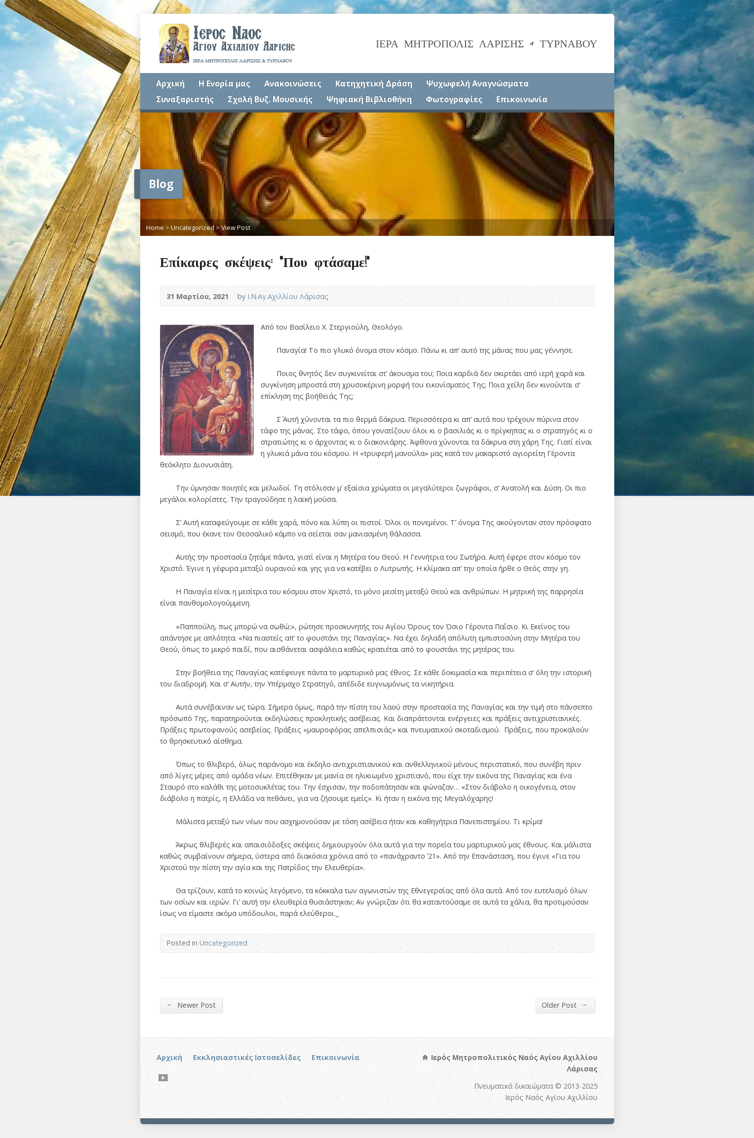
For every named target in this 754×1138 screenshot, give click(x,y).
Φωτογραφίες (454, 99)
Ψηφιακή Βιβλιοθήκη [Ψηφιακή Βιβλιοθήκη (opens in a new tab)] (369, 99)
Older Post (565, 1005)
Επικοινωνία (522, 99)
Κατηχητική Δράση (373, 83)
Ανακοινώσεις (292, 83)
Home (155, 227)
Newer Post (191, 1005)
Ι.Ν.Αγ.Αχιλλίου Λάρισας (287, 296)
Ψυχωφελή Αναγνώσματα (477, 83)
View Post (235, 227)
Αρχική (170, 83)
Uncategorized (192, 227)
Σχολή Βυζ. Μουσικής (270, 99)
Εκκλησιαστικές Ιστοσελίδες (247, 1057)
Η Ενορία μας (224, 83)
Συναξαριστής (185, 99)
